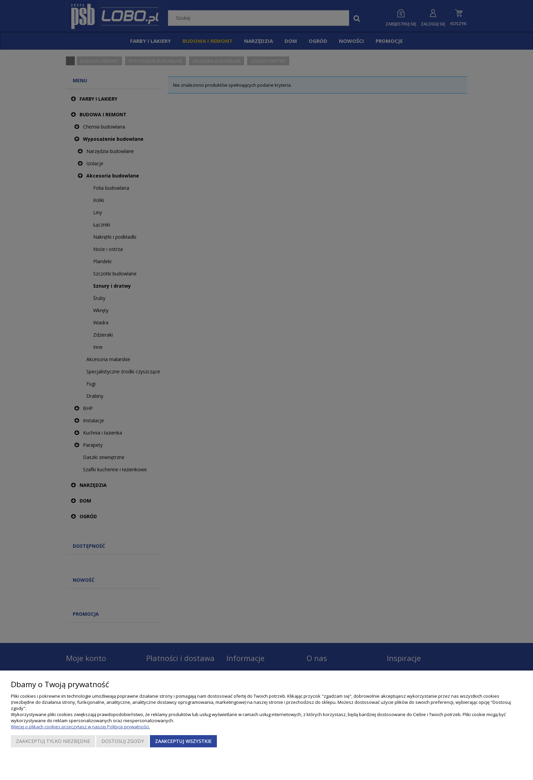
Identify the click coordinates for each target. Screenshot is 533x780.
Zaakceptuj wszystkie (183, 741)
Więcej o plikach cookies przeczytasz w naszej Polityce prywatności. (80, 727)
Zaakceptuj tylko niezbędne (53, 741)
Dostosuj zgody (122, 741)
